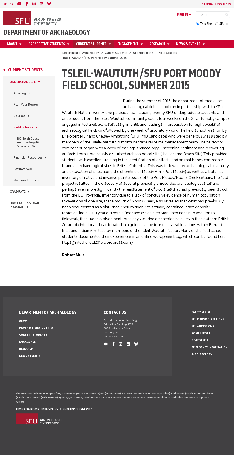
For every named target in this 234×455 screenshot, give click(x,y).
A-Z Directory (201, 354)
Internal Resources (216, 4)
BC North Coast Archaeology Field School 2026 (30, 142)
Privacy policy (49, 409)
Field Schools (168, 52)
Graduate (18, 192)
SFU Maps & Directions (207, 319)
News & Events (188, 44)
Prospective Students (47, 44)
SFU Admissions (202, 326)
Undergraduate (143, 52)
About (12, 44)
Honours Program (26, 180)
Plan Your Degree (26, 104)
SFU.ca (223, 24)
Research (157, 44)
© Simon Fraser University (76, 409)
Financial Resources (28, 158)
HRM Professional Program (25, 205)
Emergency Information (209, 347)
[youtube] (19, 4)
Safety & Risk (201, 312)
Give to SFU (199, 340)
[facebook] (27, 4)
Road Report (200, 333)
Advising (20, 93)
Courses (19, 116)
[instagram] (34, 4)
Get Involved (23, 169)
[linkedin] (41, 4)
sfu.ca (8, 4)
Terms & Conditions (27, 409)
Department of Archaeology (46, 32)
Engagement (128, 44)
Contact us (115, 312)
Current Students (91, 44)
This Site (206, 24)
